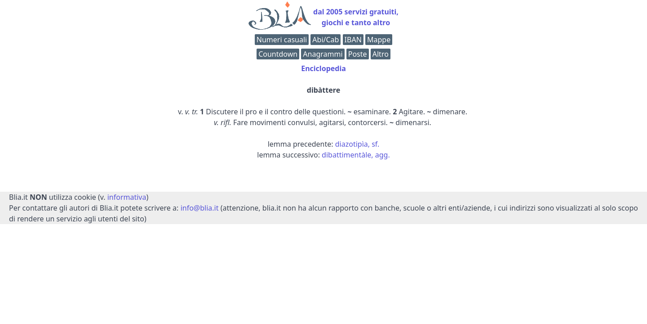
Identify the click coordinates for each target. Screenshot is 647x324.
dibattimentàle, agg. (356, 155)
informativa (126, 197)
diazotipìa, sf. (357, 144)
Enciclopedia (323, 68)
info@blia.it (200, 208)
